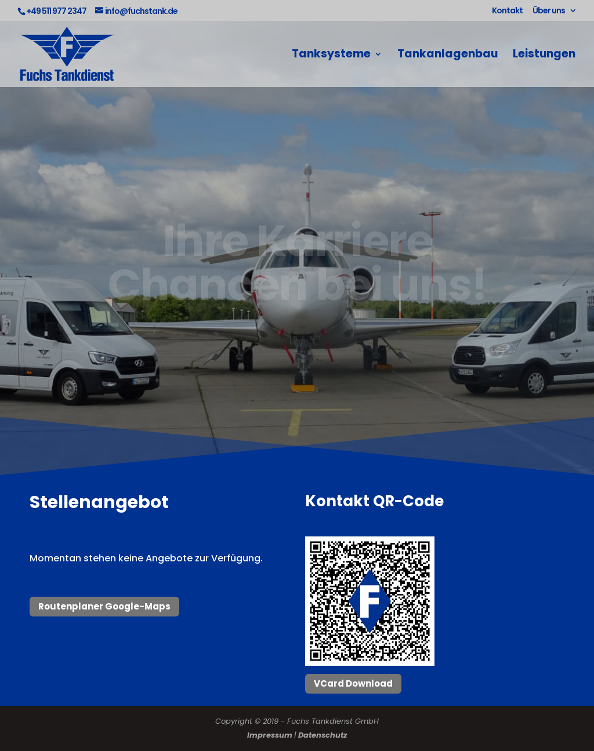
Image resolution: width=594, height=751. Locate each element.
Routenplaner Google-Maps (104, 606)
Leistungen (544, 55)
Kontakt (507, 11)
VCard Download (353, 683)
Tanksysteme (331, 55)
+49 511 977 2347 (56, 11)
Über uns (549, 11)
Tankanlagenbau (447, 55)
